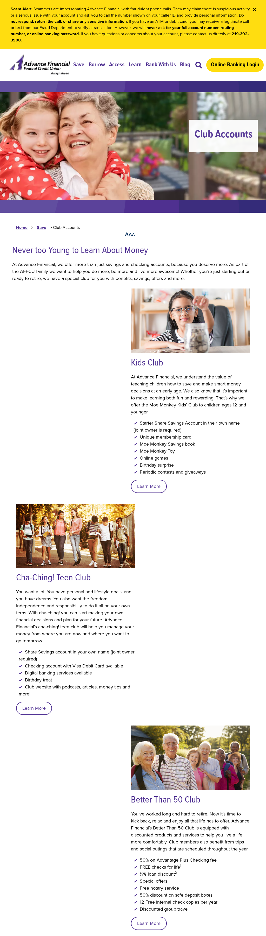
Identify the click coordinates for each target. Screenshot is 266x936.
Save (80, 65)
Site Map (86, 861)
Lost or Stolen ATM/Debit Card (44, 828)
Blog (187, 65)
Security (62, 861)
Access (118, 65)
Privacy (40, 861)
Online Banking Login (236, 65)
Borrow (98, 65)
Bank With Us (162, 65)
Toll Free (21, 820)
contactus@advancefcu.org (210, 860)
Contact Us (24, 845)
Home (22, 230)
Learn (136, 65)
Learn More (34, 413)
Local (17, 811)
